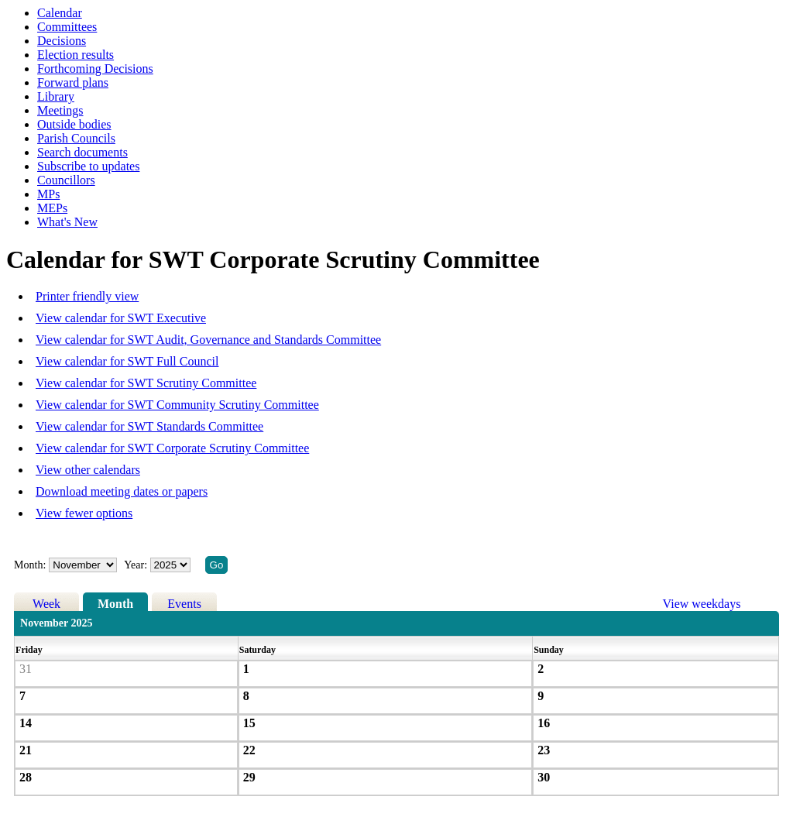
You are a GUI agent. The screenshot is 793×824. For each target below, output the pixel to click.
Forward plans (72, 82)
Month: (30, 565)
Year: (136, 565)
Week (46, 603)
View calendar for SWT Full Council (127, 361)
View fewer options (84, 513)
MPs (48, 194)
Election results (75, 54)
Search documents (82, 152)
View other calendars (88, 469)
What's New (67, 221)
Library (55, 96)
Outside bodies (74, 124)
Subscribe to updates (88, 166)
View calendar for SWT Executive (121, 317)
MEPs (52, 208)
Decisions (61, 40)
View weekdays (702, 603)
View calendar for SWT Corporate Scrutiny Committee (172, 448)
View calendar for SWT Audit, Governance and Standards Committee (208, 339)
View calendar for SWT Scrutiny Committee (146, 383)
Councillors (66, 180)
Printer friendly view (87, 296)
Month (115, 603)
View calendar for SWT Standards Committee (149, 426)
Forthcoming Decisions (95, 68)
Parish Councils (76, 138)
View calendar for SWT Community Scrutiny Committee (177, 404)
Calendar (59, 12)
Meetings (60, 110)
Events (184, 603)
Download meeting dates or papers (122, 491)
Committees (67, 26)
